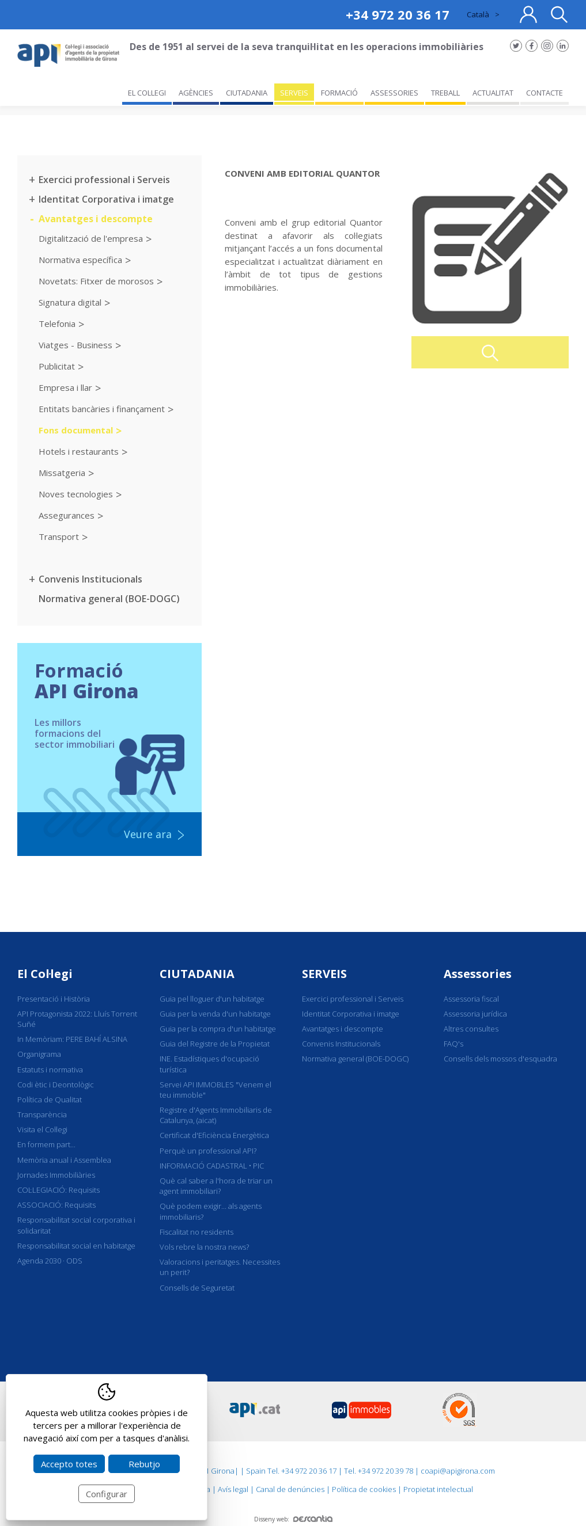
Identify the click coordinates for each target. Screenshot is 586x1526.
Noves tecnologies (76, 494)
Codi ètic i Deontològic (55, 1084)
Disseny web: (293, 1519)
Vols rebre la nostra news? (204, 1247)
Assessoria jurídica (475, 1014)
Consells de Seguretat (197, 1288)
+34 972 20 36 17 (397, 14)
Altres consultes (471, 1028)
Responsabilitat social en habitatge (76, 1245)
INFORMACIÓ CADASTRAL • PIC (212, 1165)
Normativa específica (80, 259)
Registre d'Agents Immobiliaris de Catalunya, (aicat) (216, 1115)
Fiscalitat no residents (196, 1232)
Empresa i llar (65, 387)
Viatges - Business (75, 345)
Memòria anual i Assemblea (64, 1160)
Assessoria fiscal (471, 999)
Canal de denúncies (290, 1489)
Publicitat (57, 366)
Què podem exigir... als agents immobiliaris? (211, 1211)
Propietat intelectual (438, 1489)
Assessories (478, 973)
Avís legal (233, 1489)
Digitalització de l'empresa (91, 238)
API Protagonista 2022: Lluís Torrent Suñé (77, 1019)
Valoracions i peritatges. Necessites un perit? (220, 1267)
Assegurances (66, 515)
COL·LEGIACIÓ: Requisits (58, 1190)
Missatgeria (62, 472)
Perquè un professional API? (208, 1151)
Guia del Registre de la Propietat (215, 1043)
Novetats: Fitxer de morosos (96, 281)
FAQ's (453, 1043)
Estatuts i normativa (50, 1069)
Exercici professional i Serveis (104, 179)
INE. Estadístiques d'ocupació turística (209, 1063)
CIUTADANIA (197, 973)
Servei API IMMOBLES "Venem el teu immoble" (215, 1089)
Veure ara (148, 834)
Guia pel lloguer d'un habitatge (212, 999)
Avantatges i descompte (96, 218)
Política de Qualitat (49, 1099)
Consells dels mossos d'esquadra (500, 1058)
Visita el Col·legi (42, 1129)
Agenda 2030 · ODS (49, 1260)
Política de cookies (364, 1489)
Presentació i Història (53, 999)
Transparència (42, 1114)
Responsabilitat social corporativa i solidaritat (76, 1225)
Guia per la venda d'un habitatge (215, 1014)
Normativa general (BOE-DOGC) (109, 598)
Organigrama (39, 1054)
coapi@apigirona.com (458, 1471)
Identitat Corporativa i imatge (106, 199)
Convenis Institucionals (90, 579)
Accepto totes (69, 1464)
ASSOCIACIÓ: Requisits (56, 1205)
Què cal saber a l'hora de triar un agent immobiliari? (216, 1185)
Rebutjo (144, 1464)
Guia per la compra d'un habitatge (218, 1028)
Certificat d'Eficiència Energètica (214, 1135)
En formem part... (46, 1144)
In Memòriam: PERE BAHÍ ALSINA (72, 1039)
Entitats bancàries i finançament (102, 408)
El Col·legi (45, 973)
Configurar (106, 1494)
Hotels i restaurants (79, 451)
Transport (59, 536)
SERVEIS (324, 973)
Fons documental (76, 430)
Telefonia (57, 323)
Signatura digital (70, 302)
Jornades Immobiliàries (56, 1175)
